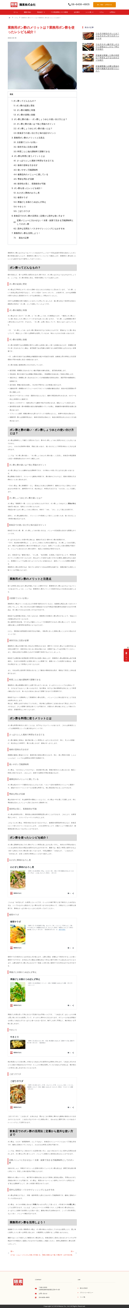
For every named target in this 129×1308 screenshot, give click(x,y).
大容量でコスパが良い (27, 142)
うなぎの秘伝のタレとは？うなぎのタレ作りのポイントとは (107, 36)
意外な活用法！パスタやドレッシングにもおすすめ (41, 228)
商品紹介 (41, 12)
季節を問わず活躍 (26, 179)
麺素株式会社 (27, 4)
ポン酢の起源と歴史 (25, 105)
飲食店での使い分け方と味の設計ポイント (36, 133)
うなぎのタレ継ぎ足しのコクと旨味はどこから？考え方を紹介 (107, 46)
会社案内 (77, 12)
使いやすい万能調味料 (28, 170)
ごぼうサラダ (24, 211)
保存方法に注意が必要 (27, 147)
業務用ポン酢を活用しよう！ (27, 233)
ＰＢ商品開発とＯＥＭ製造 (59, 12)
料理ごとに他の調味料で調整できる (33, 151)
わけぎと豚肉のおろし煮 (28, 193)
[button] (128, 647)
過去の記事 (23, 238)
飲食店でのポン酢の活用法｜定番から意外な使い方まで (39, 216)
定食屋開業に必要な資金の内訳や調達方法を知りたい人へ (107, 68)
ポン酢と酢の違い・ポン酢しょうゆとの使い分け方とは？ (40, 119)
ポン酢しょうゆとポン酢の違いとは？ (34, 128)
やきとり (22, 206)
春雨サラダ (23, 197)
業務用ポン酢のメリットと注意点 (29, 137)
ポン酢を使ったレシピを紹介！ (28, 188)
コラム (101, 12)
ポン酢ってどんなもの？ (24, 101)
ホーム (16, 12)
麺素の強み (27, 12)
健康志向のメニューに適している (33, 174)
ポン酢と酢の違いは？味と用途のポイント (36, 124)
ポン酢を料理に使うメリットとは (29, 156)
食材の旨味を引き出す (28, 165)
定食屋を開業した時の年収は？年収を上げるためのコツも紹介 (107, 57)
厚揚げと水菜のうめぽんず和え (32, 202)
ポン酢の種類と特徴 (26, 110)
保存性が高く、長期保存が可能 (31, 183)
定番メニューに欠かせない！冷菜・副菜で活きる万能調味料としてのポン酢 (45, 222)
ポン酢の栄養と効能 (26, 114)
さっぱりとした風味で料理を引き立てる (35, 160)
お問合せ (112, 12)
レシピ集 (89, 12)
